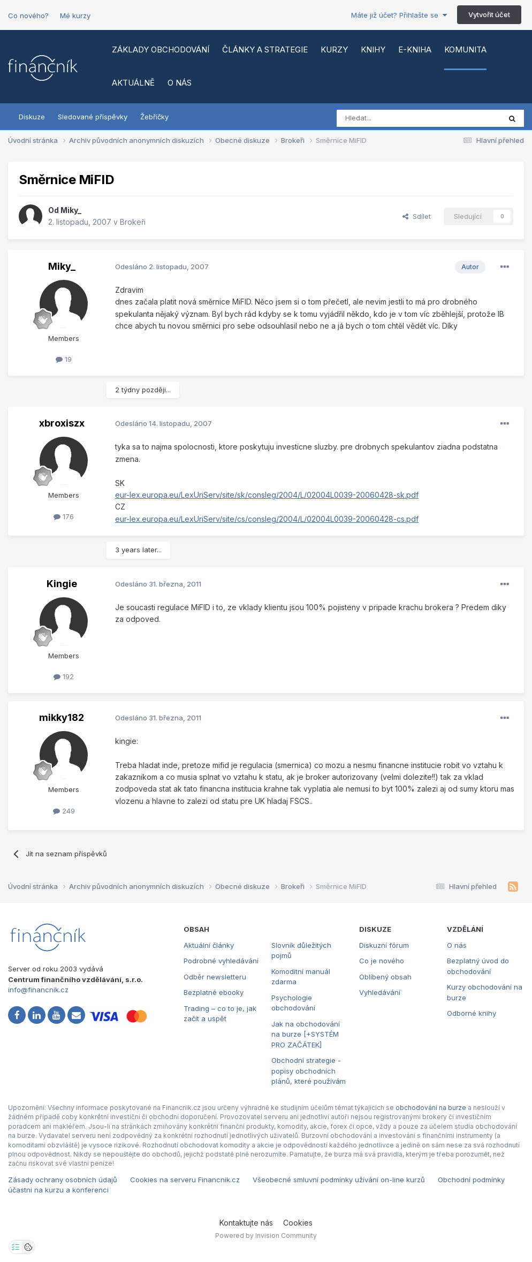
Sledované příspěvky (92, 116)
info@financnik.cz (38, 989)
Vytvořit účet (489, 14)
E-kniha (414, 49)
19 (64, 359)
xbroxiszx (62, 423)
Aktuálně (133, 83)
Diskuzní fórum (384, 945)
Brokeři (133, 221)
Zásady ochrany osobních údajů (62, 1179)
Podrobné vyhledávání (221, 960)
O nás (180, 83)
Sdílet (416, 216)
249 (64, 811)
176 (64, 516)
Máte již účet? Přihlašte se (399, 15)
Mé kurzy (75, 15)
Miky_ (70, 210)
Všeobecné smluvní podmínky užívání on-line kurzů (339, 1179)
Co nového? (28, 15)
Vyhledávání (379, 992)
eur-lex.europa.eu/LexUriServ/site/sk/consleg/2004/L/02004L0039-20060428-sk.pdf (267, 494)
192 (64, 676)
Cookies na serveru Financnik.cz (185, 1179)
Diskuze (32, 116)
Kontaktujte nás (246, 1222)
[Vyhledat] (389, 118)
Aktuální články (209, 945)
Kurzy (334, 49)
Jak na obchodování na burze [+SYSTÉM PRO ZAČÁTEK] (305, 1034)
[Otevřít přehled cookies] (28, 1247)
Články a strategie (265, 49)
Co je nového (381, 960)
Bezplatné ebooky (214, 992)
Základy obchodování (160, 49)
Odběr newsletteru (215, 976)
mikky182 (61, 717)
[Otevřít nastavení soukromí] (15, 1247)
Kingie (62, 583)
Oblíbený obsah (385, 976)
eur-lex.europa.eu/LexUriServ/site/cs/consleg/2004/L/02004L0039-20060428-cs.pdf (267, 518)
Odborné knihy (471, 1013)
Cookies (298, 1222)
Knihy (373, 49)
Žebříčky (154, 116)
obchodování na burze (431, 1108)
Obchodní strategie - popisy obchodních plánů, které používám (308, 1070)
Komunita (465, 49)
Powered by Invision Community (266, 1235)
